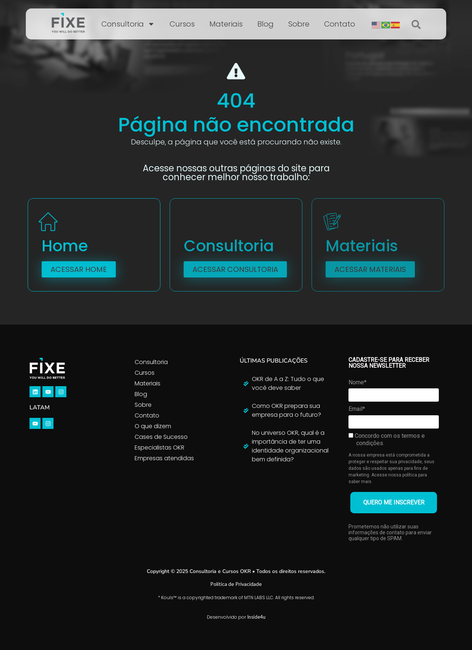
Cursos (182, 24)
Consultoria (128, 24)
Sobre (298, 24)
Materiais (226, 24)
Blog (265, 24)
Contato (339, 24)
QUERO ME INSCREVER (393, 502)
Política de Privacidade (236, 584)
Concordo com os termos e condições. (386, 439)
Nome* (357, 382)
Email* (356, 408)
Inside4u (256, 617)
